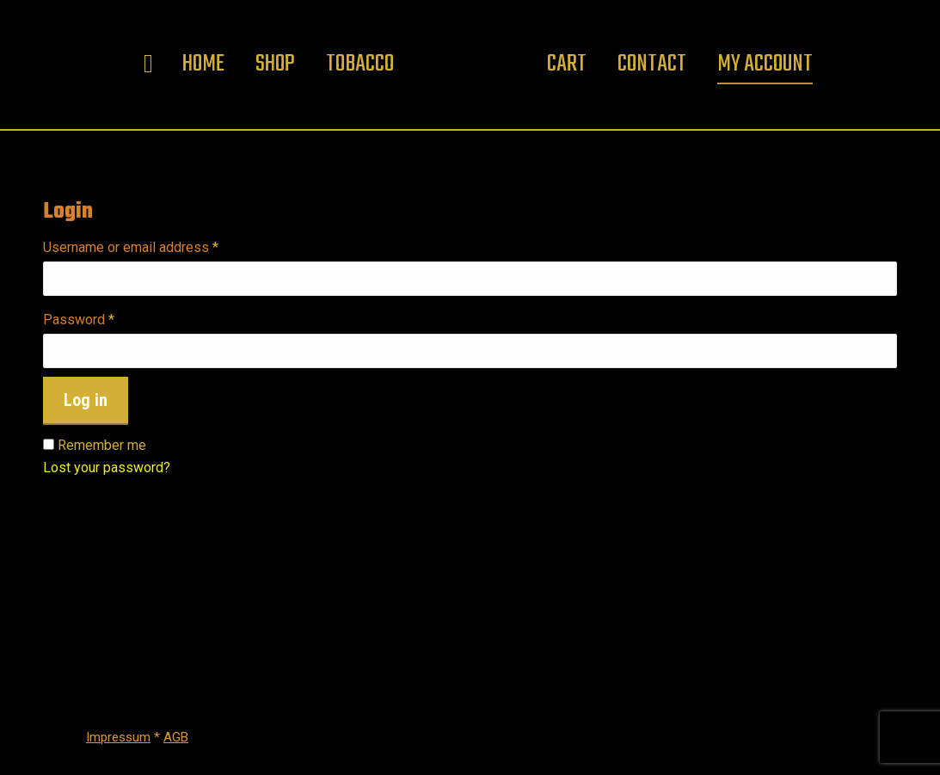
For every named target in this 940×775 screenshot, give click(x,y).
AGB (175, 737)
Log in (86, 400)
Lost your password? (106, 467)
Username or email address (157, 248)
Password (105, 320)
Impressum (118, 737)
